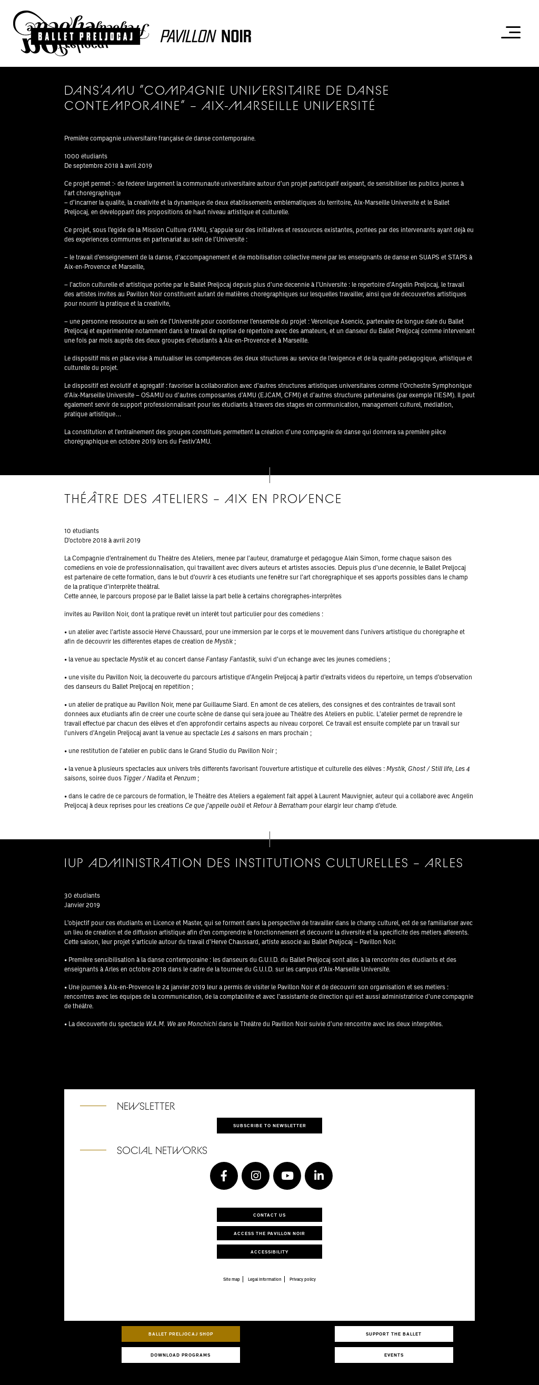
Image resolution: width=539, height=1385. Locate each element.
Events (394, 1355)
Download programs (181, 1355)
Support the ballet (394, 1334)
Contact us (269, 1215)
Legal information (265, 1279)
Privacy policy (303, 1279)
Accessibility (269, 1251)
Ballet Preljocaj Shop (180, 1334)
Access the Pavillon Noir (269, 1233)
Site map (231, 1279)
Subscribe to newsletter (269, 1125)
